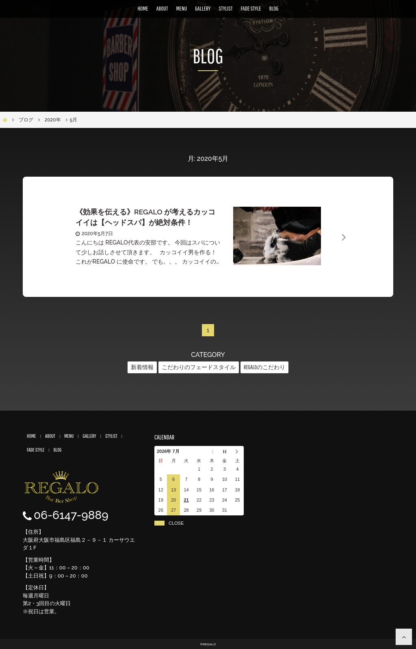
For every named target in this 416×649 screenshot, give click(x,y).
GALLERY (202, 8)
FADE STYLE (251, 8)
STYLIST (225, 8)
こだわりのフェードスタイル (199, 367)
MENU (181, 8)
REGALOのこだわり (264, 367)
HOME (143, 8)
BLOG (274, 8)
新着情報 (142, 367)
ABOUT (162, 8)
